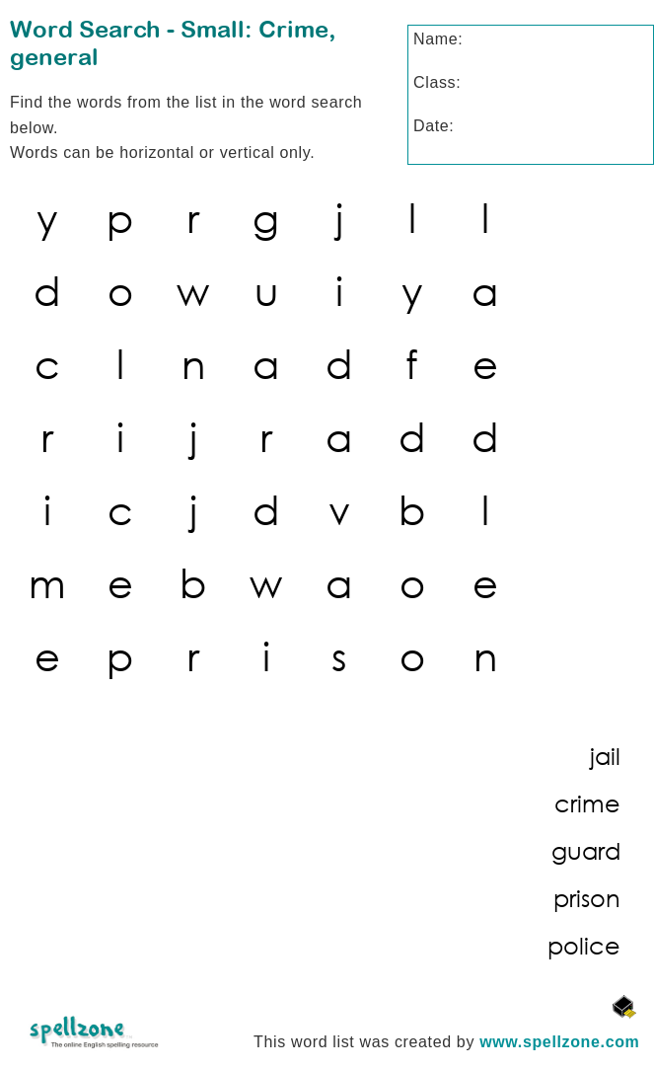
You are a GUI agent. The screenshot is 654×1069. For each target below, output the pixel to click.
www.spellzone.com (559, 1041)
